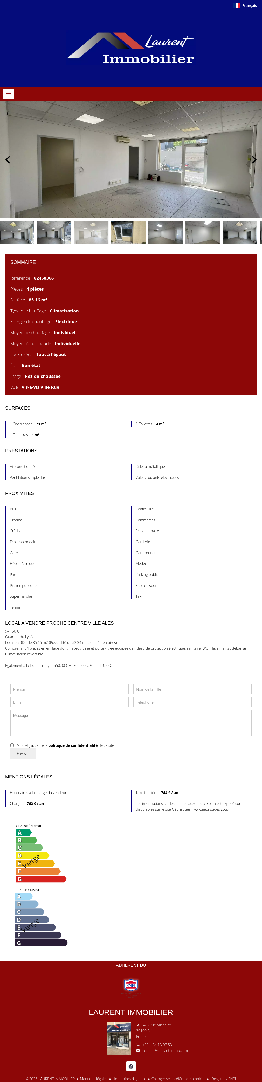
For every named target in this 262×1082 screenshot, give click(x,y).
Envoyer (23, 753)
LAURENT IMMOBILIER (131, 1012)
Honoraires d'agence (129, 1078)
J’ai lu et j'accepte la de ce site (65, 745)
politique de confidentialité (73, 745)
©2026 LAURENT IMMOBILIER (50, 1078)
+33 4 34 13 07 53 (157, 1044)
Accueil (131, 47)
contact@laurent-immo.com (165, 1050)
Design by (223, 1078)
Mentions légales (93, 1078)
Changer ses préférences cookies (178, 1078)
